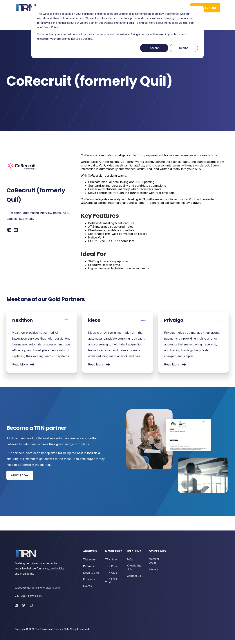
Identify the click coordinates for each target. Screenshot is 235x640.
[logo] (25, 553)
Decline (183, 47)
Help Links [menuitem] (134, 551)
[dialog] (117, 32)
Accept (154, 47)
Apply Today (19, 475)
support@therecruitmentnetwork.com (37, 587)
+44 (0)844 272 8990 (28, 596)
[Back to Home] (25, 8)
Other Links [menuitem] (157, 551)
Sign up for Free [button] (205, 7)
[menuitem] (91, 553)
